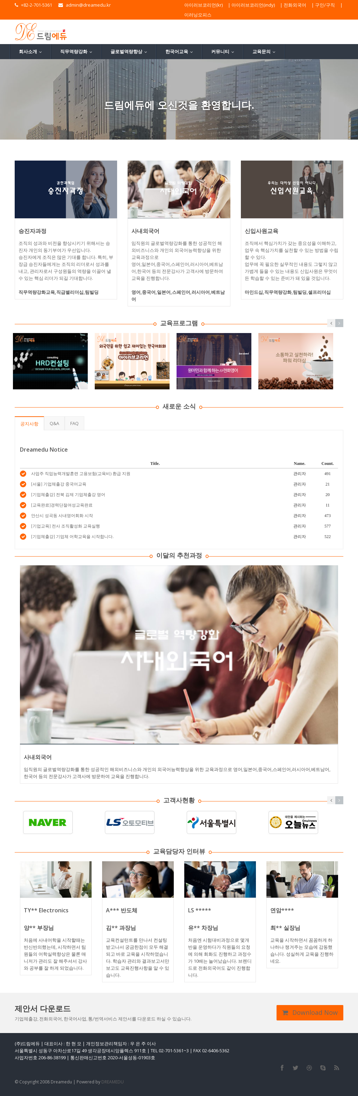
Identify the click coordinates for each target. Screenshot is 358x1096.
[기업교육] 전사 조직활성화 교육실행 (65, 526)
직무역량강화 (77, 51)
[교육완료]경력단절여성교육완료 (62, 505)
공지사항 (29, 423)
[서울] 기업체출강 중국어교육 (58, 484)
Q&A (54, 423)
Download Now (310, 1012)
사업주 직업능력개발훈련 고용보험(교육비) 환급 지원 (80, 473)
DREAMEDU (112, 1082)
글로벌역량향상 (130, 51)
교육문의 (265, 51)
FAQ (74, 423)
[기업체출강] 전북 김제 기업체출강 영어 (68, 494)
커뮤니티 (224, 51)
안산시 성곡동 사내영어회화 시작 (62, 515)
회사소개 (32, 51)
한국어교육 (180, 51)
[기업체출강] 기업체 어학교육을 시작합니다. (72, 536)
